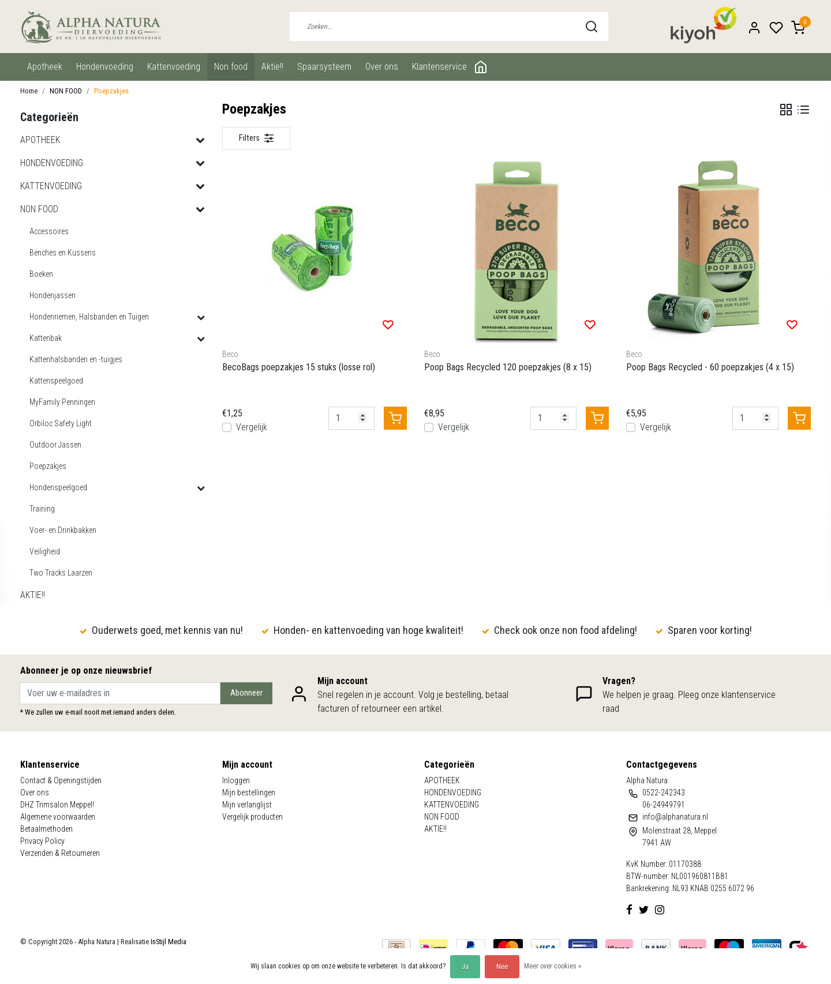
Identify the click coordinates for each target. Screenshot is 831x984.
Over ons (381, 66)
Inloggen (236, 780)
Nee (502, 967)
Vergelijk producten (252, 816)
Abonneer (246, 693)
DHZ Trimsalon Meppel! (57, 804)
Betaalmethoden (46, 828)
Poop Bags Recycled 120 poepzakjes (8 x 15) (508, 367)
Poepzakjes (111, 91)
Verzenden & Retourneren (60, 853)
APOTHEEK (44, 66)
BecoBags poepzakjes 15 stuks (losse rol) (298, 367)
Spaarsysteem (324, 66)
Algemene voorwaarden (57, 816)
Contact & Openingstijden (61, 780)
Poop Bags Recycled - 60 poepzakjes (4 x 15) (710, 367)
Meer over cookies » (552, 966)
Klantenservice (439, 66)
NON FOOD (231, 66)
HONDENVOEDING (104, 66)
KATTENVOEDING (173, 66)
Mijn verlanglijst (247, 804)
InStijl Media (167, 941)
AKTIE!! (272, 66)
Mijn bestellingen (248, 792)
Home (29, 91)
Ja (465, 967)
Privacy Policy (42, 841)
